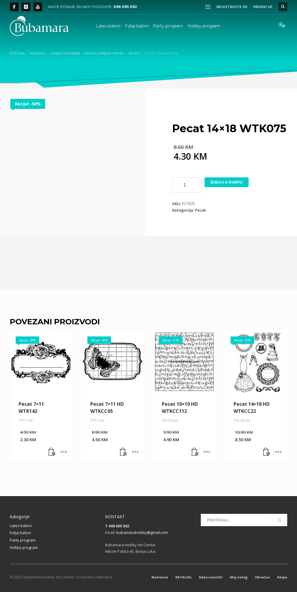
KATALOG (183, 577)
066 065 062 (125, 6)
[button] (52, 452)
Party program (22, 540)
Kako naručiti (211, 577)
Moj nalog (238, 577)
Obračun (262, 577)
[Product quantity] (187, 185)
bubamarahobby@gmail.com (142, 532)
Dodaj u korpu (226, 182)
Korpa (282, 577)
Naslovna (159, 577)
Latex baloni (21, 525)
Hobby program (24, 547)
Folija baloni (20, 532)
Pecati (200, 210)
